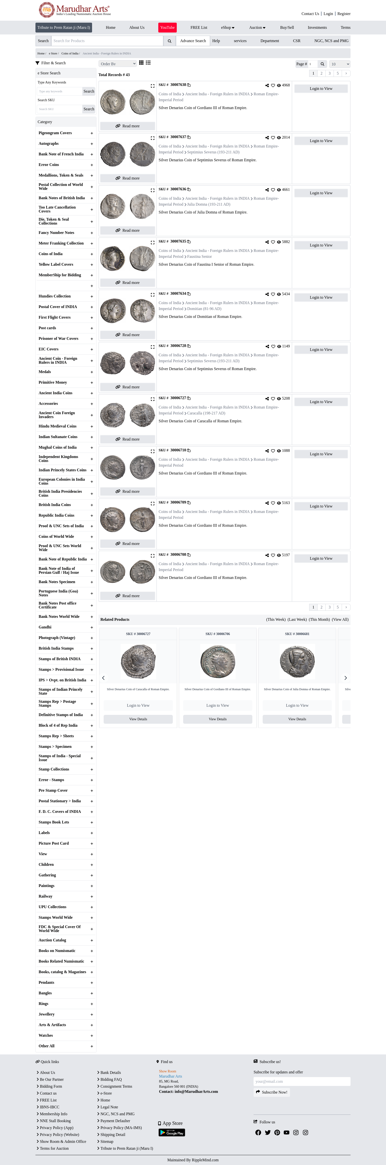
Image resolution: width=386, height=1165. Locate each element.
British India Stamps (56, 648)
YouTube (167, 27)
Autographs (49, 144)
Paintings (46, 886)
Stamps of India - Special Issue (60, 758)
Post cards (47, 328)
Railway (45, 896)
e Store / (54, 53)
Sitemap (104, 1141)
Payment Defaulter (113, 1121)
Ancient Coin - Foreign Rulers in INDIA (58, 360)
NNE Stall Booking (53, 1121)
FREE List (46, 1100)
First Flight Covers (55, 317)
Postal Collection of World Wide (61, 187)
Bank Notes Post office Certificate (57, 605)
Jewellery (47, 1014)
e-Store (104, 1093)
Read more (127, 126)
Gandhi (45, 627)
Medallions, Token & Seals (61, 175)
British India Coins (55, 505)
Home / (42, 53)
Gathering (47, 875)
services (240, 41)
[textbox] (205, 1086)
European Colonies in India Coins (62, 481)
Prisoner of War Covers (58, 339)
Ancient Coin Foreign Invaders (57, 415)
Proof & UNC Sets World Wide (60, 548)
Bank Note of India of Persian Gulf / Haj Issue (59, 570)
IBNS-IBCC (47, 1107)
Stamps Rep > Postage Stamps (57, 703)
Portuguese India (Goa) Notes (58, 593)
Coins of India (51, 254)
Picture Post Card (54, 843)
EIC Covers (48, 349)
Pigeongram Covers (55, 133)
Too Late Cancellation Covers (57, 209)
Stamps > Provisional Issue (61, 670)
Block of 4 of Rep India (58, 725)
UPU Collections (52, 907)
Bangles (45, 993)
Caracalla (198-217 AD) (206, 413)
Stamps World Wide (56, 917)
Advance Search (193, 41)
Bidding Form (48, 1086)
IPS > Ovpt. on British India (62, 680)
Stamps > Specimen (55, 747)
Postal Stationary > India (60, 801)
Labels (44, 833)
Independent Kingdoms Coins (58, 459)
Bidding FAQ (109, 1079)
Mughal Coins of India (58, 447)
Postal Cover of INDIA (58, 307)
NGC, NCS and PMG (331, 41)
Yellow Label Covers (56, 264)
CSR (296, 41)
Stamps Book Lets (54, 822)
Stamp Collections (54, 769)
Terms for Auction (52, 1148)
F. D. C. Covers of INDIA (60, 812)
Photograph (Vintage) (57, 638)
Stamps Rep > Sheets (56, 736)
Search (88, 91)
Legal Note (107, 1107)
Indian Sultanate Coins (58, 437)
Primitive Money (53, 382)
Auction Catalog (52, 940)
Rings (43, 1004)
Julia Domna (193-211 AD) (208, 204)
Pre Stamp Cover (53, 790)
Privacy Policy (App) (54, 1128)
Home (103, 1100)
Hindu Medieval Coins (58, 426)
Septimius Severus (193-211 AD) (213, 152)
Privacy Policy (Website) (57, 1134)
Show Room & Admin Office (60, 1141)
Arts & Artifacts (52, 1025)
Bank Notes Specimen (57, 582)
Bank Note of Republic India (63, 559)
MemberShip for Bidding (60, 275)
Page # (301, 64)
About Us (45, 1072)
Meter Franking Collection (61, 243)
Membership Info (51, 1114)
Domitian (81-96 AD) (204, 309)
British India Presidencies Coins (60, 493)
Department (269, 41)
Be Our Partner (49, 1079)
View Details (141, 719)
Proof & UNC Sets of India (61, 526)
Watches (46, 1035)
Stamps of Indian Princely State (60, 691)
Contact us (46, 1093)
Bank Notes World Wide (59, 617)
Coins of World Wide (56, 537)
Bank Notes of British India (62, 198)
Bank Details (108, 1072)
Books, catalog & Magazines (62, 972)
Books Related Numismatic (61, 961)
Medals (45, 372)
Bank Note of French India (61, 154)
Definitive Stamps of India (61, 715)
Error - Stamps (51, 780)
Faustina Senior (199, 256)
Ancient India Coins (55, 393)
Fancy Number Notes (56, 233)
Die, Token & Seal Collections (54, 221)
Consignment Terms (114, 1086)
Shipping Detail (110, 1134)
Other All (46, 1046)
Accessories (48, 404)
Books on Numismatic (57, 951)
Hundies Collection (55, 296)
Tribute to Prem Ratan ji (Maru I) (63, 27)
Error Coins (49, 165)
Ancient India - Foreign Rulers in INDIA (217, 94)
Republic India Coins (56, 515)
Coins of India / (71, 53)
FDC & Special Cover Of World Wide (59, 929)
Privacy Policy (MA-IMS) (119, 1128)
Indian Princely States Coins (62, 470)
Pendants (46, 983)
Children (46, 865)
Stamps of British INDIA (59, 659)
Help (216, 41)
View (43, 854)
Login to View (321, 88)
